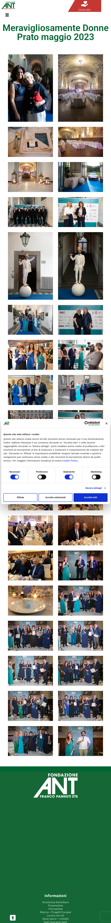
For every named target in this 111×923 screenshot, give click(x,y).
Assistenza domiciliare (55, 902)
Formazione (56, 908)
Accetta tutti (90, 497)
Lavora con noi (55, 915)
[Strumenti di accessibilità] (13, 918)
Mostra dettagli (93, 488)
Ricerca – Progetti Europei (55, 912)
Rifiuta (20, 497)
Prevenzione (55, 905)
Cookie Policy (70, 460)
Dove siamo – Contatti (55, 918)
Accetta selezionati (55, 497)
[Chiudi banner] (106, 423)
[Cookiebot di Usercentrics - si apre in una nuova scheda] (87, 423)
